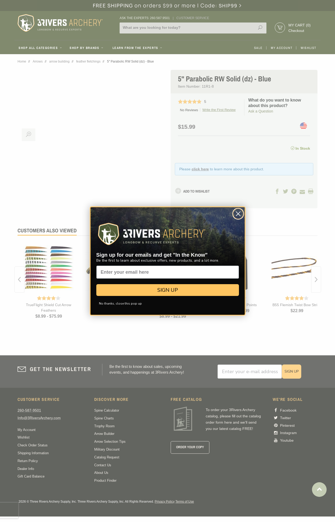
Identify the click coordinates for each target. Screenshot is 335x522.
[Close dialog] (238, 214)
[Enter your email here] (167, 272)
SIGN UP (167, 290)
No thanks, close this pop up (120, 303)
